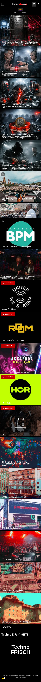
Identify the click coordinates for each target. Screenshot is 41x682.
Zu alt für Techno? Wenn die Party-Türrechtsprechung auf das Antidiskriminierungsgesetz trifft (16, 73)
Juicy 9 (5, 372)
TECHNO (6, 626)
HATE (4, 434)
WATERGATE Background (14, 497)
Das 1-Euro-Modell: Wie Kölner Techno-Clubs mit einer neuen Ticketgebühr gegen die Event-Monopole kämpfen (19, 136)
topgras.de (17, 677)
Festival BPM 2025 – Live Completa (16, 247)
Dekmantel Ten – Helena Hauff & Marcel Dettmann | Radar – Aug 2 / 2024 (18, 277)
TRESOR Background (11, 528)
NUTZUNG (28, 675)
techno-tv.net (23, 677)
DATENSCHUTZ (22, 675)
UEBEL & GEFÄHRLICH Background (17, 622)
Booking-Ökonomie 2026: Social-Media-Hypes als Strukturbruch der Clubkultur (20, 105)
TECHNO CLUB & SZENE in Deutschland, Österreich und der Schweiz (16, 464)
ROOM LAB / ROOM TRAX (13, 340)
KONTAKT (37, 675)
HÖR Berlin (6, 403)
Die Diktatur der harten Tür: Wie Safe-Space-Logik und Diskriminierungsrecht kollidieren (20, 43)
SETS (32, 675)
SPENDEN (15, 675)
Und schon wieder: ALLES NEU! (20, 12)
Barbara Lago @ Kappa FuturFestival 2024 (19, 199)
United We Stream (9, 309)
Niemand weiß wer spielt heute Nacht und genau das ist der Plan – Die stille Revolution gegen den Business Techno (20, 167)
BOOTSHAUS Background (13, 559)
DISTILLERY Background (12, 591)
